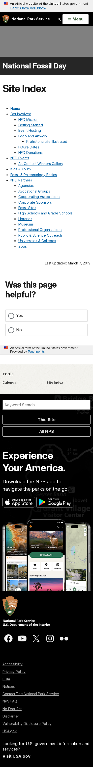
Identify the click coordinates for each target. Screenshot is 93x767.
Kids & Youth (20, 169)
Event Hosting (29, 130)
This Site (47, 419)
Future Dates (28, 147)
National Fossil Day (34, 66)
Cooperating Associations (39, 197)
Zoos (22, 246)
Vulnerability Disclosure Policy (27, 723)
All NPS (46, 431)
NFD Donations (30, 152)
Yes (19, 315)
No (19, 329)
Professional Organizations (40, 230)
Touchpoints (36, 351)
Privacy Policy (14, 671)
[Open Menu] (75, 19)
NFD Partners (21, 180)
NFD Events (19, 158)
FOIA (6, 679)
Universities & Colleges (37, 241)
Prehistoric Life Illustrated (46, 141)
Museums (26, 224)
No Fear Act (12, 709)
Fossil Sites (27, 208)
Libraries (25, 219)
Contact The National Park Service (30, 694)
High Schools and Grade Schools (45, 213)
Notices (8, 686)
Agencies (26, 185)
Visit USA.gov (16, 756)
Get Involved (20, 114)
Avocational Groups (34, 191)
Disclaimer (10, 716)
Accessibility (12, 664)
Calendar (10, 382)
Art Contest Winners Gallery (40, 164)
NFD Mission (28, 119)
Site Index (55, 382)
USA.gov (9, 731)
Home (15, 108)
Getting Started (30, 125)
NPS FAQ (9, 701)
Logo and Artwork (33, 136)
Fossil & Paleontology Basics (33, 175)
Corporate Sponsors (35, 202)
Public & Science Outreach (40, 235)
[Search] (46, 405)
